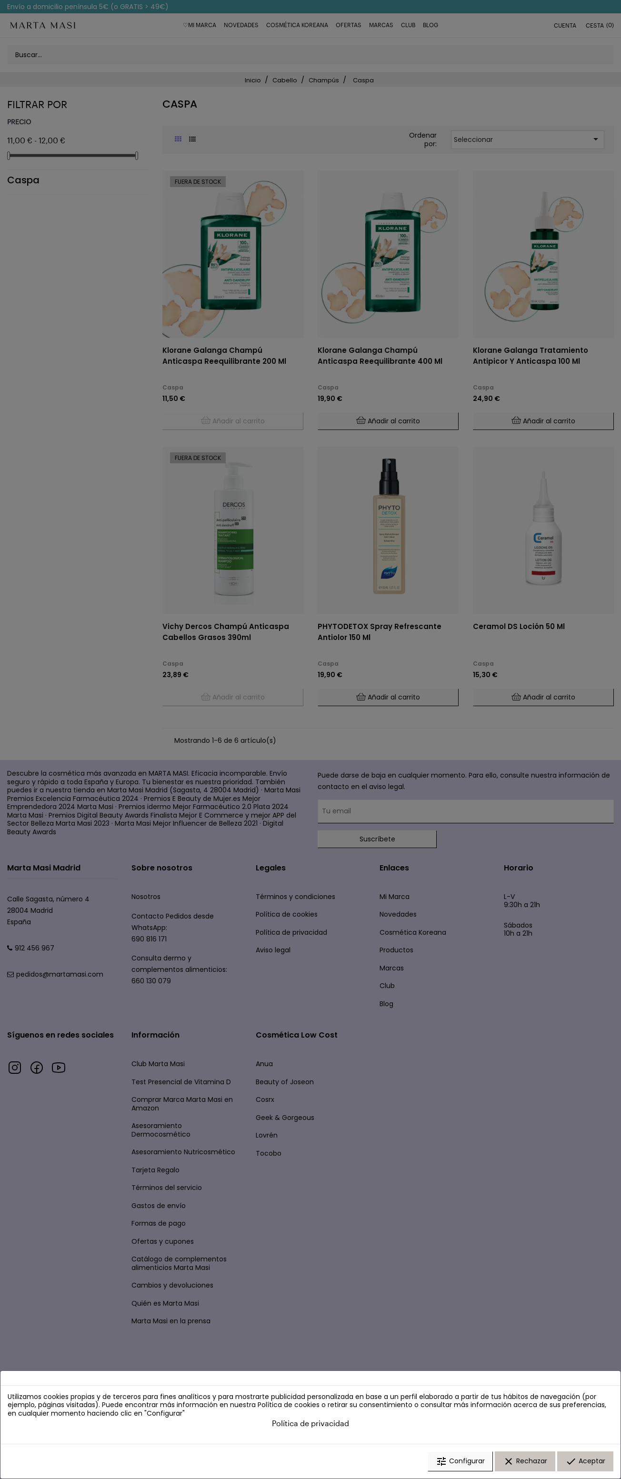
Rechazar (525, 1461)
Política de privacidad (310, 1423)
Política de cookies (289, 1404)
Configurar (460, 1461)
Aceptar (585, 1461)
